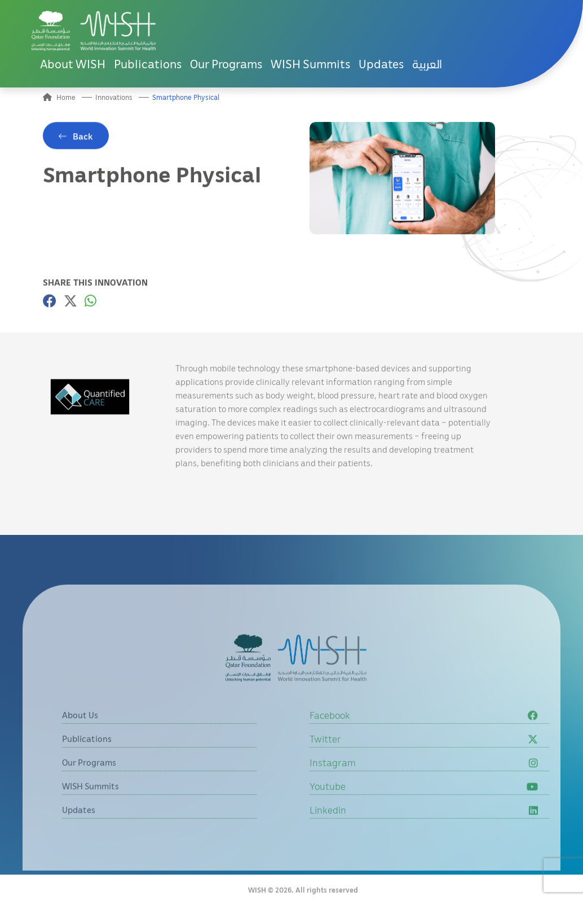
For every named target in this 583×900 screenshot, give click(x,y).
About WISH (72, 63)
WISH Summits (310, 63)
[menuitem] (427, 64)
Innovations (113, 97)
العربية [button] (427, 63)
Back (83, 140)
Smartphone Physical (185, 97)
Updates (381, 63)
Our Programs (226, 63)
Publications (148, 63)
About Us (80, 738)
